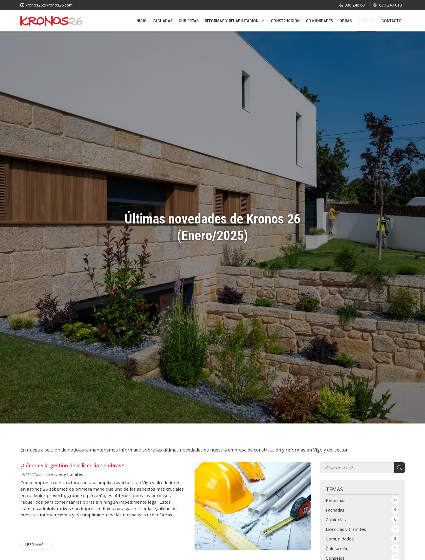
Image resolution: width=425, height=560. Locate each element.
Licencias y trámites (64, 474)
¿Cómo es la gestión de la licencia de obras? (72, 465)
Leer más (34, 544)
